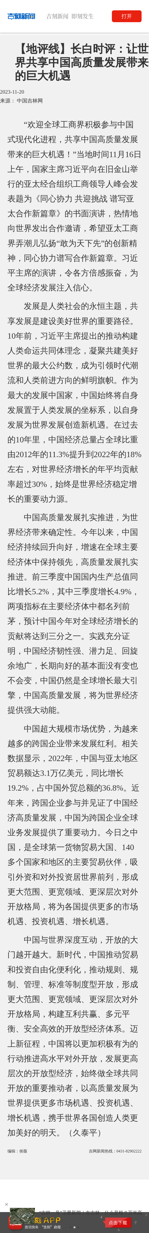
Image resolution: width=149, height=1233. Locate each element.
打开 (127, 16)
